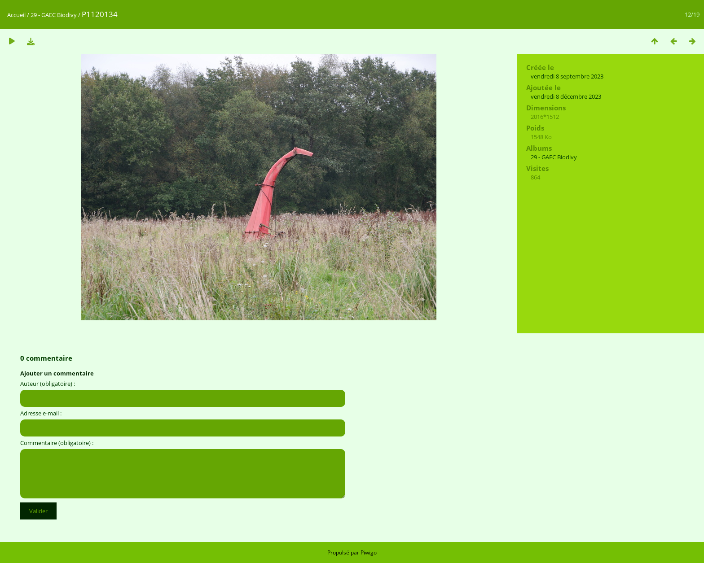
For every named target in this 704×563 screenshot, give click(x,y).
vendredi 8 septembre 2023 (567, 76)
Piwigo (369, 552)
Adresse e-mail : (41, 413)
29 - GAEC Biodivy (54, 15)
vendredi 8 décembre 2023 (566, 96)
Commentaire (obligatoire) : (56, 443)
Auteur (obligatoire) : (47, 384)
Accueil (16, 15)
